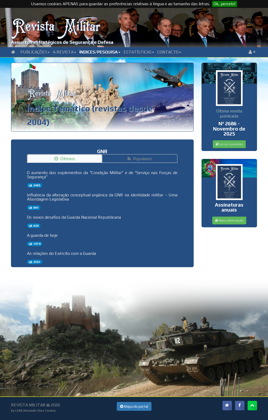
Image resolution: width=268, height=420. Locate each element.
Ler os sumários (229, 144)
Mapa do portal (134, 406)
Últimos (64, 158)
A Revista (64, 52)
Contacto (169, 52)
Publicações (35, 52)
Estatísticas (139, 52)
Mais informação (229, 220)
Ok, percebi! (225, 3)
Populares (139, 158)
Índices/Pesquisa (99, 52)
